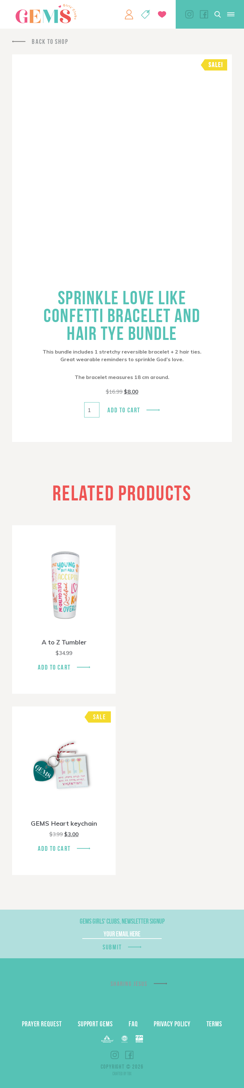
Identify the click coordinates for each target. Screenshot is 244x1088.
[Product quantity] (91, 409)
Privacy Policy (172, 1024)
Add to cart (123, 410)
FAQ (133, 1024)
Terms (214, 1024)
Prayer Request (42, 1024)
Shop (145, 14)
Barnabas (107, 1039)
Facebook (204, 14)
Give (162, 14)
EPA (139, 1039)
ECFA (124, 1039)
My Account (129, 14)
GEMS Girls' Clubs (46, 13)
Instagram (189, 14)
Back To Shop (50, 41)
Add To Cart (54, 667)
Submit (112, 947)
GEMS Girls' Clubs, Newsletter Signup (122, 921)
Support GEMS (95, 1024)
